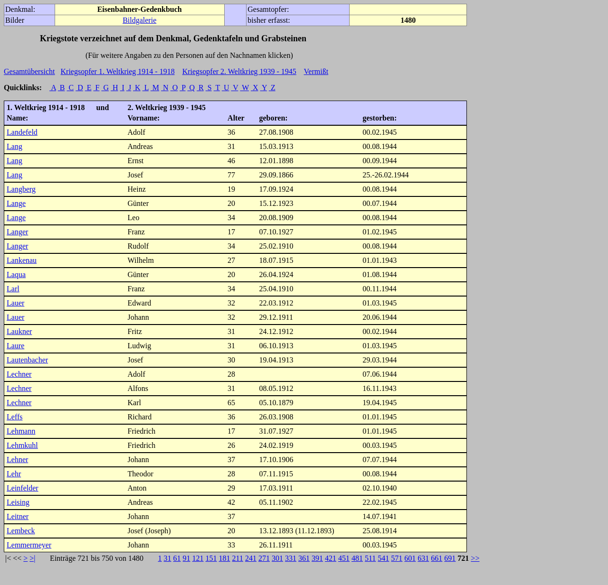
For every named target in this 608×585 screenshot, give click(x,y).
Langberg (21, 189)
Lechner (19, 374)
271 (264, 558)
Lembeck (21, 531)
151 (211, 558)
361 (304, 558)
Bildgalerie (139, 20)
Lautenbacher (27, 360)
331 (290, 558)
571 (396, 558)
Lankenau (22, 260)
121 (198, 558)
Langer (17, 232)
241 (250, 558)
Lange (16, 203)
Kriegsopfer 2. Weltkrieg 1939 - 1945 (239, 71)
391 (317, 558)
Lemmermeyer (29, 545)
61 (177, 558)
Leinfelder (22, 488)
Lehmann (21, 431)
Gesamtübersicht (29, 71)
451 (344, 558)
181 (224, 558)
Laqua (16, 274)
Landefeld (22, 132)
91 (186, 558)
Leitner (17, 516)
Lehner (17, 459)
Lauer (15, 303)
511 (370, 558)
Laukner (19, 331)
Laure (15, 346)
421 (330, 558)
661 (436, 558)
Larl (13, 289)
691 (450, 558)
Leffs (14, 417)
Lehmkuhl (22, 445)
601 (410, 558)
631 (423, 558)
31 (167, 558)
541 (383, 558)
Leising (18, 502)
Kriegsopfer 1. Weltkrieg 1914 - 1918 (118, 71)
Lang (14, 146)
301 (277, 558)
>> (475, 558)
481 (357, 558)
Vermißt (316, 71)
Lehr (14, 474)
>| (32, 558)
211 (237, 558)
